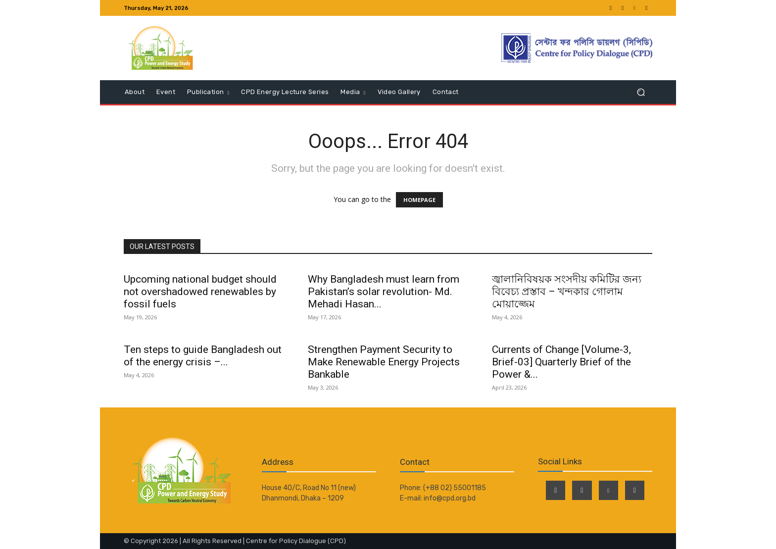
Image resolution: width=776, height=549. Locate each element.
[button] (640, 92)
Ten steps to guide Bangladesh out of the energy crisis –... (203, 356)
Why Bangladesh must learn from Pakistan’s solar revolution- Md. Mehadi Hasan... (383, 291)
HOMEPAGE (419, 199)
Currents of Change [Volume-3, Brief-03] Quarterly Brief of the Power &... (561, 362)
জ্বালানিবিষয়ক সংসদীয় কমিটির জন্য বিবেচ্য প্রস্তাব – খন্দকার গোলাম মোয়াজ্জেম (566, 291)
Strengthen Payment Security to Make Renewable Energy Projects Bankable (384, 362)
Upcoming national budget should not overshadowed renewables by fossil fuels (200, 291)
